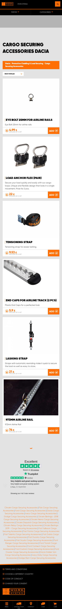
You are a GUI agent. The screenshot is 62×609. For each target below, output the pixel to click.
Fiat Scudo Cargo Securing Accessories (34, 540)
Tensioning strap (19, 242)
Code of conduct (14, 579)
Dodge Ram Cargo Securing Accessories (37, 558)
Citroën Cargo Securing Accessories (21, 507)
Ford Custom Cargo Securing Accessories (34, 549)
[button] (13, 74)
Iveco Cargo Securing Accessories (40, 513)
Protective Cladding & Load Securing (28, 64)
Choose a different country (19, 574)
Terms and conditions (16, 569)
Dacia (8, 64)
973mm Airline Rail (19, 419)
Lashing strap (16, 358)
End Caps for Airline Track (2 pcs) (31, 300)
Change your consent (16, 583)
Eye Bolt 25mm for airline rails (29, 120)
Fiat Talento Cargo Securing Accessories (22, 534)
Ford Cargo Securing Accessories (30, 510)
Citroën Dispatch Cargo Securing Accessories (37, 522)
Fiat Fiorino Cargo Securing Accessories (41, 531)
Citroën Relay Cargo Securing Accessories (23, 525)
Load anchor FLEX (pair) (24, 178)
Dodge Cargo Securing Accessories (20, 516)
